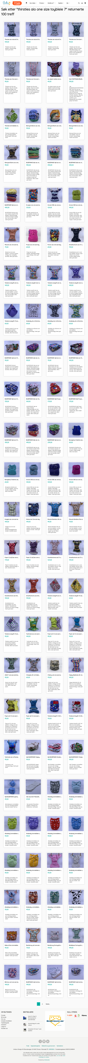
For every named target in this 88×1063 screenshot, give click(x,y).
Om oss (3, 1019)
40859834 (51, 1049)
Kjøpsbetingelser (35, 1046)
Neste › (48, 1004)
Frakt (27, 1046)
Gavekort (3, 1024)
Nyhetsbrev (60, 1046)
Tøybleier (60, 3)
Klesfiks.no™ (51, 3)
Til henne (41, 3)
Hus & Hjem (32, 3)
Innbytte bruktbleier (6, 1021)
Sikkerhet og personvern (48, 1046)
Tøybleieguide (5, 1022)
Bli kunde (3, 1017)
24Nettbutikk (47, 1060)
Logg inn (3, 1026)
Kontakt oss (4, 1028)
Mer (67, 3)
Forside (3, 1015)
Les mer (58, 1055)
